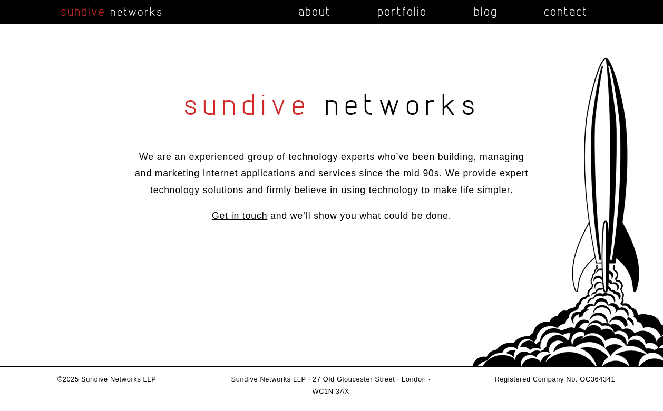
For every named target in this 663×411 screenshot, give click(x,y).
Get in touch (239, 215)
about (314, 11)
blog (486, 11)
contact (566, 11)
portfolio (402, 11)
